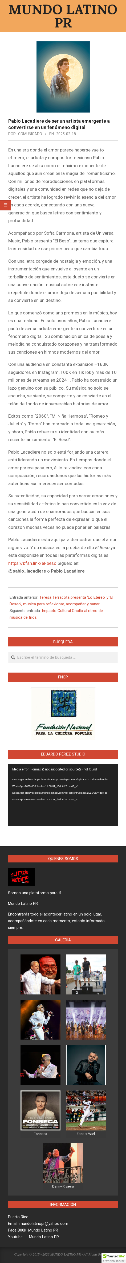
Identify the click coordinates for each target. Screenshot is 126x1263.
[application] (63, 795)
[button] (113, 1258)
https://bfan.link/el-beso (32, 563)
